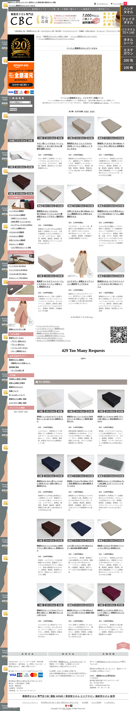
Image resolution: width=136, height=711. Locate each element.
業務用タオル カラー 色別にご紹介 (55, 36)
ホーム (38, 36)
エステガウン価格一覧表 (17, 403)
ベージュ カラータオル (19, 348)
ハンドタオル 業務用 (16, 211)
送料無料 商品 (14, 367)
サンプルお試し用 (17, 370)
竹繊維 (81, 31)
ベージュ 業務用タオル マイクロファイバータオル (56, 39)
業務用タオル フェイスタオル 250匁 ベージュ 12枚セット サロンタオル (79, 146)
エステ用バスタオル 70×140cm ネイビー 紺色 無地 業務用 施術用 (80, 547)
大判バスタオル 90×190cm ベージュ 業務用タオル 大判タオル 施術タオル (80, 214)
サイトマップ (111, 31)
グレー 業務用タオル (18, 351)
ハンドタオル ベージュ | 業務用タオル (50, 328)
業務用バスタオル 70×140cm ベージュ (50, 333)
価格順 (86, 111)
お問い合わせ (90, 31)
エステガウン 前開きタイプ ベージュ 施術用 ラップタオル (80, 282)
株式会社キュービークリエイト (109, 661)
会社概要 (85, 702)
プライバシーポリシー (30, 702)
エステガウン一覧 (47, 31)
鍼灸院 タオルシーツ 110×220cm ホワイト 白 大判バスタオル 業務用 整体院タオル (80, 612)
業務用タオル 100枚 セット (21, 363)
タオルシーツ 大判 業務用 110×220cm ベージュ (54, 340)
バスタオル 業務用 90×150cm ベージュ (51, 336)
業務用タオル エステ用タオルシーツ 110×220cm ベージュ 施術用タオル (110, 214)
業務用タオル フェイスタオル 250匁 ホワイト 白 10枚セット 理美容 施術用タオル (80, 418)
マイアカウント (102, 4)
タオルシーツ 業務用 (16, 244)
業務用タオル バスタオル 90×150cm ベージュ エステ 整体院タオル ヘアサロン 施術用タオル (50, 215)
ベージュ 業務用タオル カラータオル (22, 6)
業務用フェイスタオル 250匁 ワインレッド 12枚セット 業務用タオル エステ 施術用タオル (110, 612)
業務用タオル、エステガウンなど (71, 661)
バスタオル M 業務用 (16, 232)
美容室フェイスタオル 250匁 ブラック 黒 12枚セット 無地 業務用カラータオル (110, 418)
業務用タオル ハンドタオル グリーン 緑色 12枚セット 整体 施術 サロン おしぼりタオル (50, 612)
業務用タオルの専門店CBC (105, 676)
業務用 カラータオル (16, 338)
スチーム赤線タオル (18, 228)
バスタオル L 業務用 (16, 236)
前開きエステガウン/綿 (17, 329)
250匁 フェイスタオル (19, 218)
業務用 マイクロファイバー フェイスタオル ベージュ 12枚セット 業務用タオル (50, 284)
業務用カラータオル (101, 103)
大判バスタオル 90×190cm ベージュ (50, 338)
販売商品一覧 (20, 31)
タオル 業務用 (96, 702)
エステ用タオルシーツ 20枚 (21, 247)
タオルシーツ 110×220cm (18, 278)
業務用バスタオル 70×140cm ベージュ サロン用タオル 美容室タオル (110, 146)
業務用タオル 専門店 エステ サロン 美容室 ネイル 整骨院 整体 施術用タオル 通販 (32, 2)
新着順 (92, 111)
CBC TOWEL (66, 708)
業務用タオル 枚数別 (16, 360)
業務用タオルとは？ (16, 387)
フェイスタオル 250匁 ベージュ (48, 331)
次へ (91, 317)
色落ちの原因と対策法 (17, 383)
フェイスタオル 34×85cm (18, 270)
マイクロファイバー (70, 31)
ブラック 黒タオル (17, 344)
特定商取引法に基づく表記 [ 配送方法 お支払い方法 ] (60, 702)
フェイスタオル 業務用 (17, 215)
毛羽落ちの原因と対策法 (17, 379)
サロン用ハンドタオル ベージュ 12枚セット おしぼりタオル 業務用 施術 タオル (50, 146)
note (26, 411)
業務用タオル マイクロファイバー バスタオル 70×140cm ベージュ (110, 284)
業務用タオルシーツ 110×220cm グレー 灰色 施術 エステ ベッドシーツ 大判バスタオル (110, 483)
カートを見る (118, 4)
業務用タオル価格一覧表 (17, 399)
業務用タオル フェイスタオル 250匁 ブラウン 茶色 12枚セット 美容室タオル (50, 548)
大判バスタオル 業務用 (17, 240)
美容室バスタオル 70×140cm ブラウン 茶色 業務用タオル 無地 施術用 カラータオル (80, 483)
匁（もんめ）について (17, 395)
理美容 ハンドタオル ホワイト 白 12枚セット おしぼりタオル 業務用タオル (50, 418)
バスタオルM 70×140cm (18, 274)
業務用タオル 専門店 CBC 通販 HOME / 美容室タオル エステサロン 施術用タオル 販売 (68, 696)
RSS (15, 411)
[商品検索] (21, 105)
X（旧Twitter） (109, 702)
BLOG (120, 31)
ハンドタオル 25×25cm (17, 266)
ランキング (101, 31)
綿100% (58, 31)
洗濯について (13, 391)
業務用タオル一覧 (33, 31)
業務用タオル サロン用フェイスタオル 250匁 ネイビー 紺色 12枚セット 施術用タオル (50, 483)
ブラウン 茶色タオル (18, 341)
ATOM (20, 411)
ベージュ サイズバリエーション (48, 326)
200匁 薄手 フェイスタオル (21, 222)
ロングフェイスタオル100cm (21, 225)
